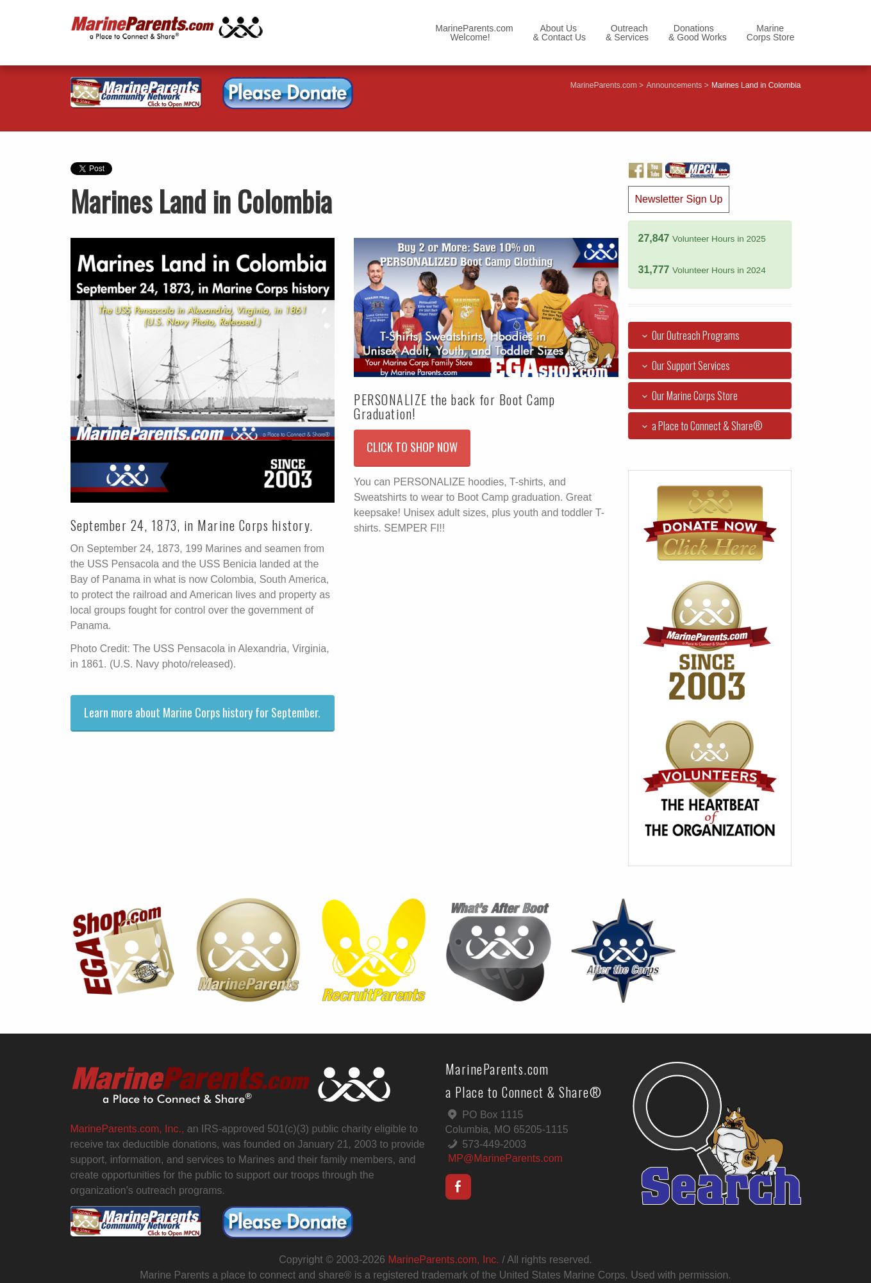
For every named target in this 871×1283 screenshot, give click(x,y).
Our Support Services (684, 365)
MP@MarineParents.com (505, 1158)
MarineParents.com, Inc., (128, 1128)
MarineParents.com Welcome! (474, 32)
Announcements (674, 85)
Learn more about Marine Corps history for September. (202, 712)
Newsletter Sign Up (679, 199)
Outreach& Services (627, 32)
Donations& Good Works (697, 32)
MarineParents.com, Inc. (443, 1259)
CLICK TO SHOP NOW (412, 447)
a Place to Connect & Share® (700, 425)
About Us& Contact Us (559, 32)
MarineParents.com (603, 85)
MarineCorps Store (771, 32)
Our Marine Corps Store (688, 395)
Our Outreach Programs (689, 335)
